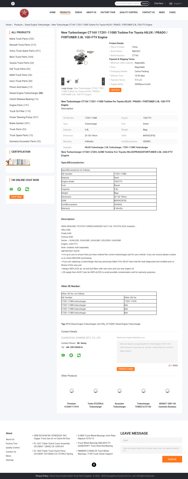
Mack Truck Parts (19, 38)
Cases (172, 12)
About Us (91, 12)
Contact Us (148, 12)
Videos (78, 12)
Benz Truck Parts (18, 56)
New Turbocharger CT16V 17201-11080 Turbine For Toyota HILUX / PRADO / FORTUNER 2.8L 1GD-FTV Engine (82, 91)
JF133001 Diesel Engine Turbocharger (123, 324)
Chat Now (158, 3)
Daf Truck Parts (18, 69)
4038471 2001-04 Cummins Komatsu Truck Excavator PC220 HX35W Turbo (167, 405)
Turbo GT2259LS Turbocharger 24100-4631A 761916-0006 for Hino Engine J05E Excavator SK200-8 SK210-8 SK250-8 (95, 405)
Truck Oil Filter (17, 111)
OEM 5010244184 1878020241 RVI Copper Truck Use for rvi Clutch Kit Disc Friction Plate (52, 437)
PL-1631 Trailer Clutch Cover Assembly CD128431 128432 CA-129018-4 (52, 445)
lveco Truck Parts (19, 81)
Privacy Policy (42, 476)
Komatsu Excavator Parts (23, 141)
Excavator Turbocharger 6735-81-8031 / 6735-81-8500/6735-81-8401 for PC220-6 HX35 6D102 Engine (119, 405)
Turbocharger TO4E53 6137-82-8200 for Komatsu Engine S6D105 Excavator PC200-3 (143, 405)
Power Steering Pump (21, 117)
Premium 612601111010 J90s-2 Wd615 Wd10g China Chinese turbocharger (71, 405)
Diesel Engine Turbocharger (37, 25)
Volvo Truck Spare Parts (22, 50)
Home (53, 12)
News (162, 12)
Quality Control (129, 12)
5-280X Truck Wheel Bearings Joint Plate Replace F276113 (96, 437)
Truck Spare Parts (19, 135)
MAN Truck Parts (18, 75)
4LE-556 (101, 324)
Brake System (17, 123)
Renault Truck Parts (20, 44)
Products (65, 12)
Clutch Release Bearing (22, 99)
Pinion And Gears (19, 87)
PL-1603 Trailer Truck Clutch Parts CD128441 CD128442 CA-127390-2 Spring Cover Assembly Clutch (53, 453)
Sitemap (10, 460)
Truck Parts (16, 129)
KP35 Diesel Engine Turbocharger (81, 324)
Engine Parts (16, 105)
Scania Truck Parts (19, 63)
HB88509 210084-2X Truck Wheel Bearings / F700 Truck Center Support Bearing (95, 453)
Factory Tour (108, 12)
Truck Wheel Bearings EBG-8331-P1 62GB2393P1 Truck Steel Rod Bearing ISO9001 (95, 445)
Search (145, 4)
